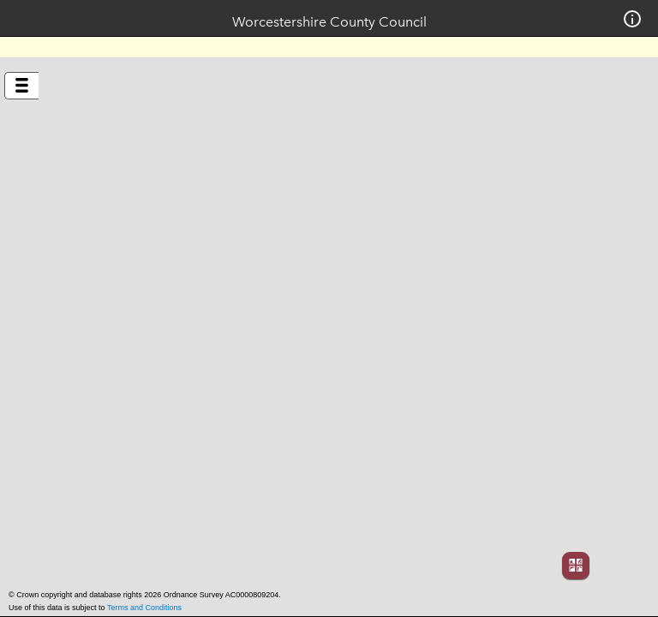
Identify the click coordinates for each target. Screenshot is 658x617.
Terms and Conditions (144, 607)
